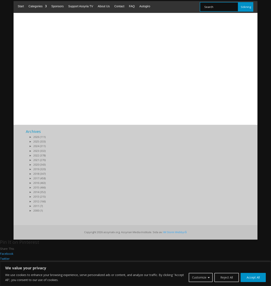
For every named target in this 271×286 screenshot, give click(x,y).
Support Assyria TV (80, 6)
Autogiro (144, 6)
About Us (104, 6)
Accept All (253, 277)
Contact (119, 6)
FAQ (132, 6)
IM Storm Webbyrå (175, 232)
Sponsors (57, 6)
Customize (199, 277)
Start (21, 6)
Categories (36, 6)
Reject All (226, 277)
